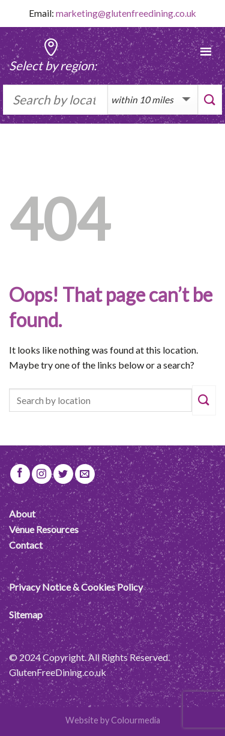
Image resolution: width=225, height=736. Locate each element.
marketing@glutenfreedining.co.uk (126, 13)
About (22, 513)
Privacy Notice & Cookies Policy (76, 587)
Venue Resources (44, 529)
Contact (26, 544)
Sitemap (26, 614)
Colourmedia (135, 720)
